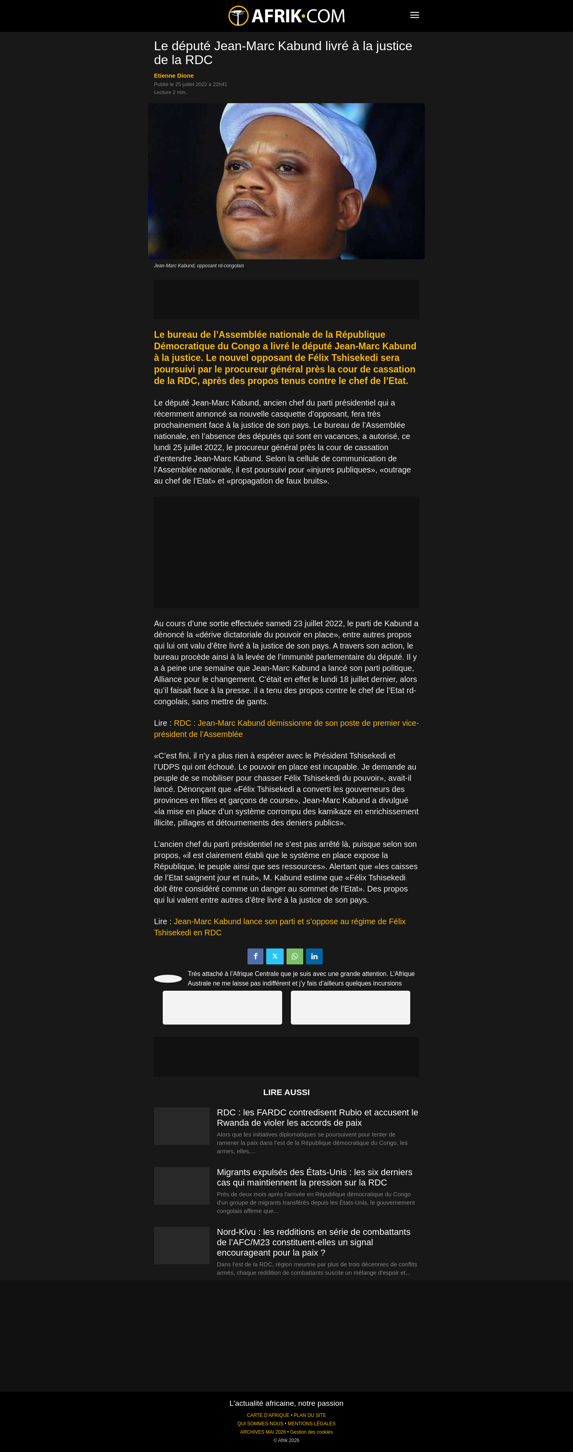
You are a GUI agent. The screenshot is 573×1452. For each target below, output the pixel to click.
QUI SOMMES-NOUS (261, 1424)
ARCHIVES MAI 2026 (263, 1432)
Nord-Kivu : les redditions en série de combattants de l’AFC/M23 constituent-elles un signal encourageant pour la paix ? (314, 1242)
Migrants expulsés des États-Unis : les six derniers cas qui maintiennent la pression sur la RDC (315, 1177)
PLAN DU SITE (310, 1415)
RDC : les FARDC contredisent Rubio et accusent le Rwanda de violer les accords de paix (317, 1117)
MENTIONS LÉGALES (311, 1424)
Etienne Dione (174, 75)
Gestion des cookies (311, 1432)
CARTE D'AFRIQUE (268, 1415)
